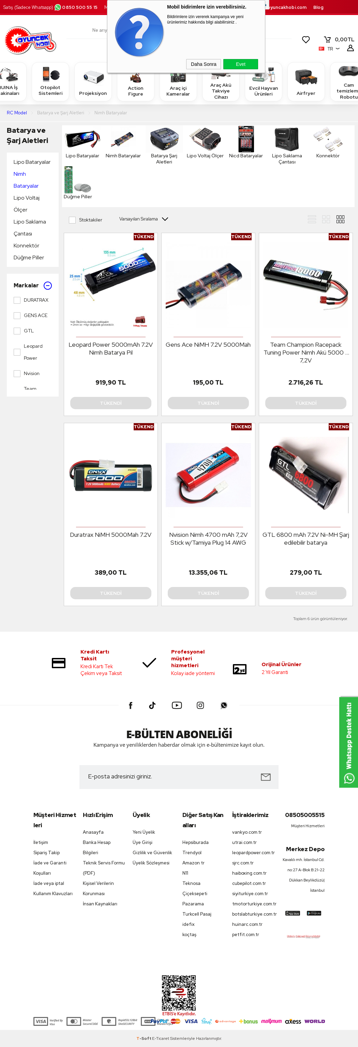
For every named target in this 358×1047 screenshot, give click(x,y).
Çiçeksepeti (194, 894)
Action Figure (135, 81)
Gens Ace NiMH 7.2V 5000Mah (208, 344)
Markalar (33, 286)
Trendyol (192, 853)
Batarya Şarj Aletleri (164, 145)
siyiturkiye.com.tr (250, 894)
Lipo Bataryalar (32, 162)
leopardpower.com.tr (253, 853)
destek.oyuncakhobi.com (278, 7)
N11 (185, 873)
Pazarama (193, 904)
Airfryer (306, 81)
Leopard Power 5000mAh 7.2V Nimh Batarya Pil (111, 348)
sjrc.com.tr (243, 863)
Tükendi (111, 403)
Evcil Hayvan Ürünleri (263, 81)
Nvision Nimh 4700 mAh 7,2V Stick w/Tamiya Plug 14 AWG (208, 538)
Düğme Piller (29, 257)
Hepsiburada (195, 842)
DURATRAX (31, 300)
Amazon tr (193, 863)
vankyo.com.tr (247, 832)
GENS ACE (30, 315)
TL (339, 39)
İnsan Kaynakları (100, 904)
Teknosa (191, 883)
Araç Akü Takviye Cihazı (221, 81)
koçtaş (189, 934)
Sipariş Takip (46, 853)
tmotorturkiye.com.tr (253, 904)
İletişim (40, 842)
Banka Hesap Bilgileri (96, 848)
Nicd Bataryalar (246, 142)
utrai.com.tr (244, 842)
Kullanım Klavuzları (53, 894)
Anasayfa (93, 832)
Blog (318, 7)
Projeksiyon (93, 81)
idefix (188, 924)
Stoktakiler (85, 220)
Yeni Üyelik (144, 832)
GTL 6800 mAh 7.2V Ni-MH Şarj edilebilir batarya (306, 538)
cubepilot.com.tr (249, 883)
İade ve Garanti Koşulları (49, 868)
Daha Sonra (204, 64)
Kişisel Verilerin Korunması (98, 888)
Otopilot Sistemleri (50, 81)
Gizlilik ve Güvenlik (152, 853)
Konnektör (26, 245)
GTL (24, 331)
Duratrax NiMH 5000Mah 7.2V (110, 535)
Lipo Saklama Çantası (30, 227)
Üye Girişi (142, 842)
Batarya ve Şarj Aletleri (27, 135)
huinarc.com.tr (247, 924)
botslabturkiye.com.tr (253, 914)
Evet (240, 64)
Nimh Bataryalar (26, 179)
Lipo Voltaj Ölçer (27, 203)
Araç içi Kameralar (178, 81)
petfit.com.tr (245, 934)
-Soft (144, 1038)
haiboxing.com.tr (249, 873)
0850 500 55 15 (75, 7)
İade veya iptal (48, 883)
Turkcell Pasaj (196, 914)
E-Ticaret (160, 1038)
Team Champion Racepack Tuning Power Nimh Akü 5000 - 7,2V (306, 352)
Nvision (27, 373)
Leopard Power (28, 352)
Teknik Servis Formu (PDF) (104, 868)
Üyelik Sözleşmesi (151, 863)
